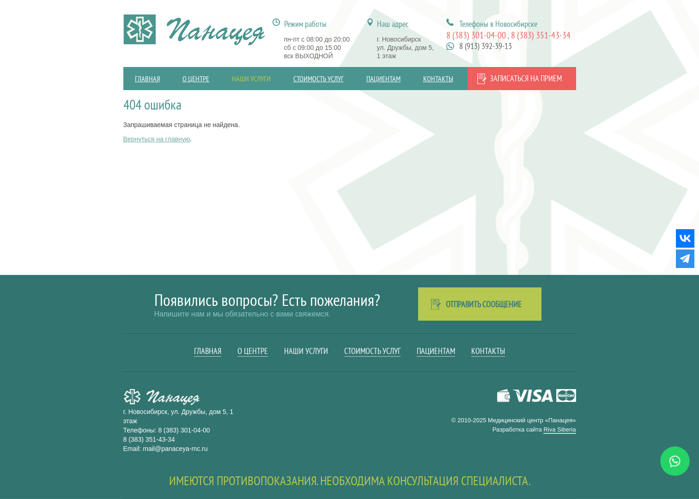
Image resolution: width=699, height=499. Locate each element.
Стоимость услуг (318, 78)
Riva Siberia (559, 429)
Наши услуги (251, 78)
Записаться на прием (526, 78)
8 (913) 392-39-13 (485, 46)
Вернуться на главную (156, 139)
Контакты (438, 78)
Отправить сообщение (484, 304)
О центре (195, 78)
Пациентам (383, 78)
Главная (147, 78)
